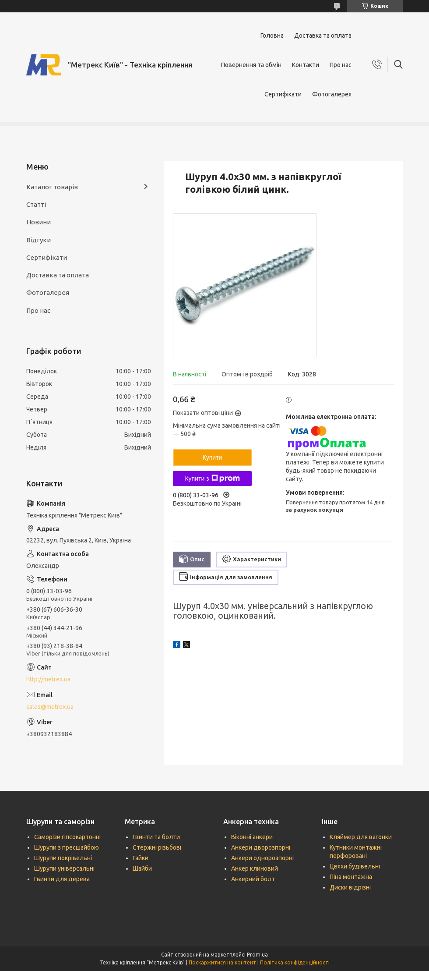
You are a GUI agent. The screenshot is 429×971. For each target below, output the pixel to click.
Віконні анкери (252, 836)
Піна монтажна (351, 876)
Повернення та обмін (251, 64)
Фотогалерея (332, 94)
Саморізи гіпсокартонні (67, 836)
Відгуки (38, 240)
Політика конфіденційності (295, 962)
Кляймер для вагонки (361, 836)
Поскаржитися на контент (222, 962)
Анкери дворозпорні (260, 847)
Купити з (212, 478)
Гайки (140, 857)
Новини (38, 222)
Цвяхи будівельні (355, 866)
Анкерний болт (253, 878)
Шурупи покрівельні (63, 857)
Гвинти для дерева (62, 878)
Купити (212, 457)
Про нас (341, 64)
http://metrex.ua (48, 679)
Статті (36, 204)
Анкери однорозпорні (262, 857)
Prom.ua (257, 954)
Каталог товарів (52, 187)
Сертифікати (283, 94)
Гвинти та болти (156, 836)
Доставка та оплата (323, 35)
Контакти (305, 64)
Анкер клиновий (254, 868)
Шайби (142, 868)
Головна (272, 35)
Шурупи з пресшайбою (66, 847)
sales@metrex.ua (50, 706)
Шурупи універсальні (64, 868)
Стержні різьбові (157, 847)
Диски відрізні (350, 887)
